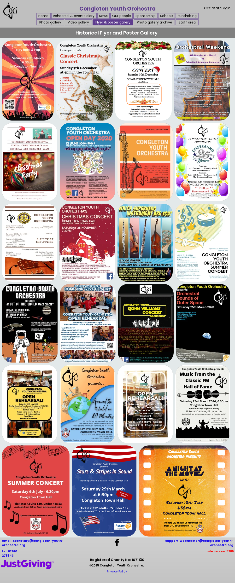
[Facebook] (117, 542)
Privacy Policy (117, 571)
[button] (103, 16)
